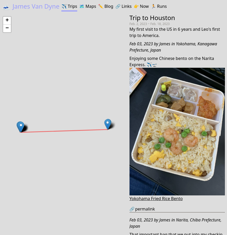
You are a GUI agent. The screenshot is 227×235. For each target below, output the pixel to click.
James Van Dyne (30, 6)
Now (141, 6)
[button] (21, 127)
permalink (142, 209)
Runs (159, 6)
